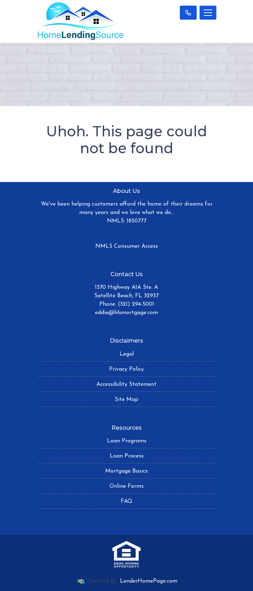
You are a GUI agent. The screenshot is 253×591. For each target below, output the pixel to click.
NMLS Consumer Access (126, 246)
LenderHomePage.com (148, 581)
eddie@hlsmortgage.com (126, 313)
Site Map (126, 399)
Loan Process (127, 456)
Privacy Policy (126, 369)
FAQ (126, 501)
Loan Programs (126, 441)
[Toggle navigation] (208, 13)
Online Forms (126, 486)
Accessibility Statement (126, 384)
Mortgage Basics (126, 471)
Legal (127, 354)
